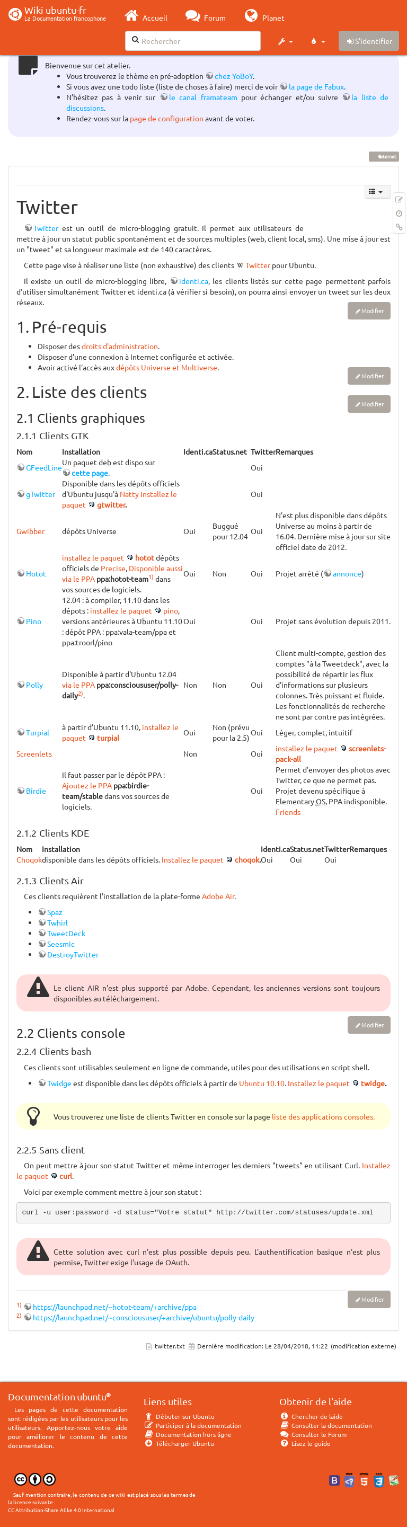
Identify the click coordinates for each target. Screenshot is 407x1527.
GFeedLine (44, 467)
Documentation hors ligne (188, 1434)
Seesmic (61, 943)
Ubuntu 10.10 (262, 1083)
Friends (288, 811)
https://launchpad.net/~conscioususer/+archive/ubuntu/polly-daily (143, 1317)
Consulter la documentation (325, 1425)
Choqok (29, 859)
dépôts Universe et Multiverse (166, 367)
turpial (108, 737)
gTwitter (40, 494)
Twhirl (57, 922)
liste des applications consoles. (323, 1116)
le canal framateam (203, 97)
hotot (144, 557)
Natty (129, 494)
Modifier (372, 310)
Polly (34, 684)
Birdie (36, 790)
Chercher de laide (311, 1416)
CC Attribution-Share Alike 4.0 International (61, 1510)
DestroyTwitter (73, 954)
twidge (373, 1083)
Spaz (55, 912)
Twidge (59, 1083)
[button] (285, 41)
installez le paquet (93, 557)
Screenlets (34, 753)
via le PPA (78, 684)
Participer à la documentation (193, 1425)
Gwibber (30, 531)
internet (383, 156)
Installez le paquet (193, 859)
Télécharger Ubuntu (179, 1443)
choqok (247, 859)
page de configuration (167, 118)
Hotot (36, 573)
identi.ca (193, 281)
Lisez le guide (305, 1443)
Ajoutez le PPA (87, 785)
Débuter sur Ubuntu (179, 1416)
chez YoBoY (234, 76)
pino (170, 610)
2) (80, 693)
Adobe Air (218, 896)
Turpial (37, 732)
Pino (33, 621)
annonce (347, 573)
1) (151, 576)
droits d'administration (120, 346)
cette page (90, 472)
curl (65, 1175)
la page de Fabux (316, 86)
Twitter (45, 228)
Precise (113, 568)
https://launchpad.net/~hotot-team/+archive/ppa (115, 1306)
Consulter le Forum (313, 1434)
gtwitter (111, 504)
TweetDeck (66, 933)
